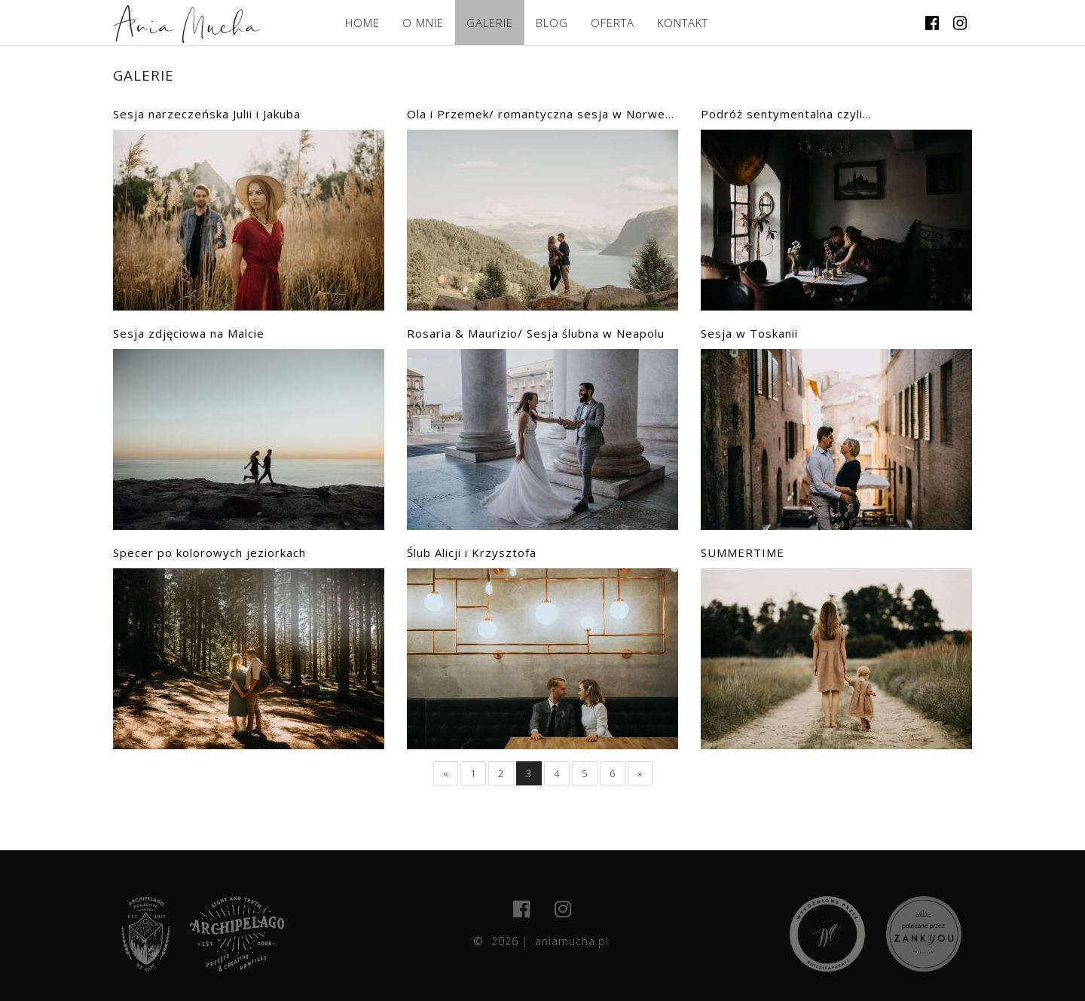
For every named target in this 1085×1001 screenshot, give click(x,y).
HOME (362, 22)
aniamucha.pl (572, 946)
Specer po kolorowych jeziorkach (209, 552)
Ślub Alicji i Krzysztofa (471, 552)
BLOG (552, 22)
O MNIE (423, 22)
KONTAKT (682, 22)
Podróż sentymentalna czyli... (786, 113)
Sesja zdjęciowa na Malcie (188, 333)
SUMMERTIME (742, 552)
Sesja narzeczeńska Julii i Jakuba (207, 113)
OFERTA (612, 22)
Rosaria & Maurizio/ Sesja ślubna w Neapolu (536, 333)
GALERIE (489, 22)
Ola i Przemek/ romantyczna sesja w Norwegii (543, 113)
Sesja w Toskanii (749, 333)
